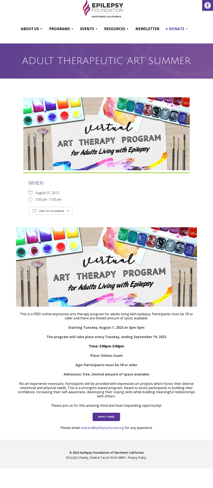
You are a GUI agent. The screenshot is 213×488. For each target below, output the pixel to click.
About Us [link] (32, 29)
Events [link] (89, 29)
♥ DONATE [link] (177, 29)
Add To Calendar (48, 211)
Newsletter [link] (147, 28)
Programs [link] (61, 29)
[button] (41, 29)
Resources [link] (116, 29)
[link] (207, 5)
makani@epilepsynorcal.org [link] (102, 427)
